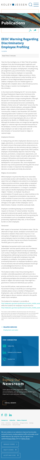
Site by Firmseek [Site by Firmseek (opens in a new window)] (16, 424)
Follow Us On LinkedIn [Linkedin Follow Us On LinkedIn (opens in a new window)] (12, 352)
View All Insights (10, 403)
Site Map (31, 423)
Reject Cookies (9, 450)
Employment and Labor (10, 330)
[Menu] (36, 5)
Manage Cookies (24, 423)
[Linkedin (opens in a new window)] (10, 415)
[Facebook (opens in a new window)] (2, 415)
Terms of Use (25, 439)
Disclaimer (8, 423)
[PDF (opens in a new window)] (30, 30)
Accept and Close (10, 455)
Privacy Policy (15, 423)
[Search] (30, 4)
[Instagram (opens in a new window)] (6, 415)
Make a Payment (22, 420)
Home (2, 423)
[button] (35, 30)
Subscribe (8, 346)
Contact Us (9, 359)
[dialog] (20, 444)
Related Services (10, 327)
